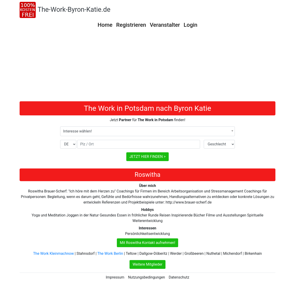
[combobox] (147, 131)
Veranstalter (165, 25)
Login (191, 25)
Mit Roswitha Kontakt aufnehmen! (147, 242)
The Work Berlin (110, 253)
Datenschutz (179, 277)
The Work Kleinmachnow (53, 253)
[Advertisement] (147, 66)
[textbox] (147, 131)
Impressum (115, 277)
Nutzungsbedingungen (146, 277)
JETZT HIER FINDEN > (147, 156)
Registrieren (131, 25)
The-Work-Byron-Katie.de (74, 9)
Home (105, 25)
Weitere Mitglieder (147, 264)
